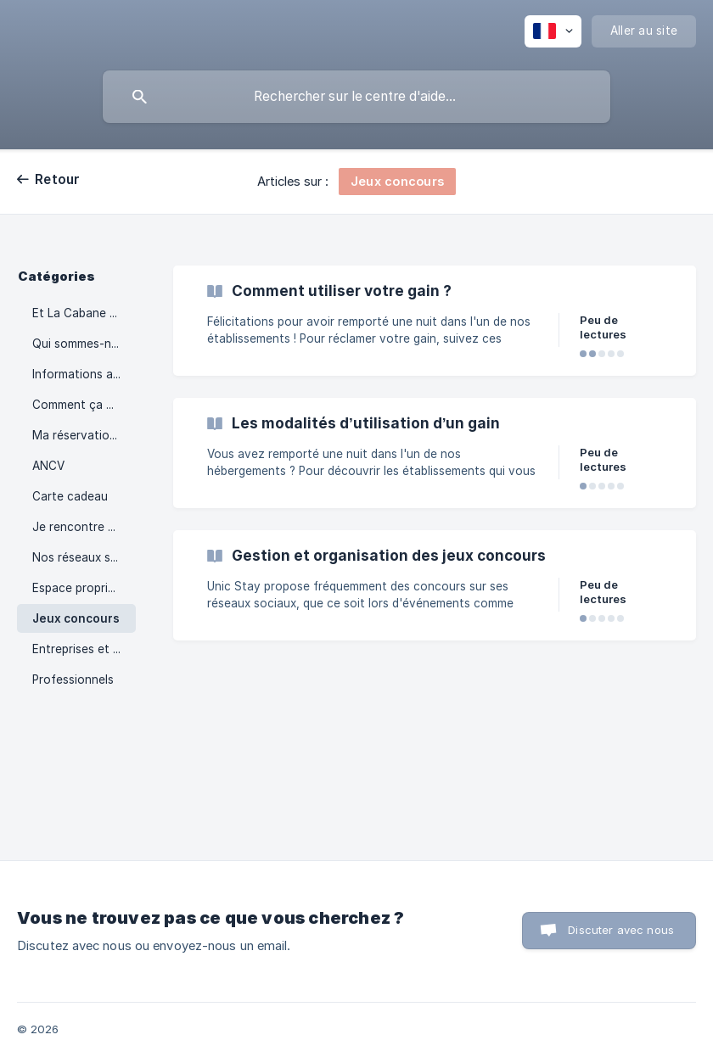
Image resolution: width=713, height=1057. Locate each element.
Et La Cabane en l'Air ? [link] (84, 313)
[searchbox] (356, 96)
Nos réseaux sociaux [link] (84, 557)
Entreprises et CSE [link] (84, 649)
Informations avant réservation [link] (84, 374)
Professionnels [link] (73, 679)
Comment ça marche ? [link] (84, 404)
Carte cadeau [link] (70, 496)
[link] (434, 321)
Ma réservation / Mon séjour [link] (84, 435)
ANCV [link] (48, 466)
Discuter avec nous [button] (621, 930)
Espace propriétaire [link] (84, 588)
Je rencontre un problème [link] (84, 527)
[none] (553, 31)
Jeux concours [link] (76, 618)
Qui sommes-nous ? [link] (84, 343)
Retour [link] (58, 179)
